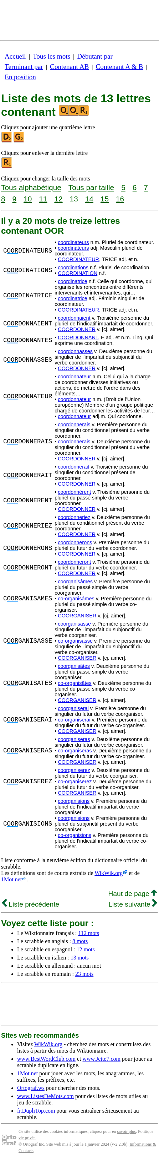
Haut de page (132, 893)
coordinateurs (73, 242)
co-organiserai (74, 720)
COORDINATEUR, (79, 259)
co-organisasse (75, 641)
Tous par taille (91, 187)
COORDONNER (77, 329)
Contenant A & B (119, 66)
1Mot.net (11, 879)
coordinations (73, 267)
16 (120, 199)
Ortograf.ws (31, 1088)
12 (58, 199)
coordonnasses (75, 351)
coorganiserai (73, 708)
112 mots (88, 933)
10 (28, 199)
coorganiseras (74, 739)
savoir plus (126, 1131)
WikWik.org (108, 873)
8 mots (80, 941)
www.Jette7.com (101, 1059)
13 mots (80, 958)
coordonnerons (75, 542)
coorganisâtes (74, 666)
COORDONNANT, (78, 337)
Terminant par (24, 66)
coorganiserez (74, 770)
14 (89, 199)
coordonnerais (74, 424)
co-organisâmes (76, 598)
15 (105, 199)
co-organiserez (75, 781)
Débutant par (95, 56)
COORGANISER (77, 615)
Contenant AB (69, 66)
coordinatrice (72, 281)
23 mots (84, 974)
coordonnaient (74, 318)
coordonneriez (74, 517)
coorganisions (73, 801)
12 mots (86, 949)
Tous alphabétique (31, 187)
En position (20, 77)
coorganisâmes (75, 581)
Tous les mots (51, 56)
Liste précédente (30, 904)
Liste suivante (132, 904)
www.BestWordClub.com (46, 1059)
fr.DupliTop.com (36, 1111)
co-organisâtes (74, 683)
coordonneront (74, 562)
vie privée (27, 1137)
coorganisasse (74, 624)
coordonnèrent (74, 492)
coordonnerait (73, 467)
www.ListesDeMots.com (45, 1096)
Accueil (15, 56)
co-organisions (74, 835)
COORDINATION (77, 273)
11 (43, 199)
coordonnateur (74, 376)
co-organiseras (75, 750)
